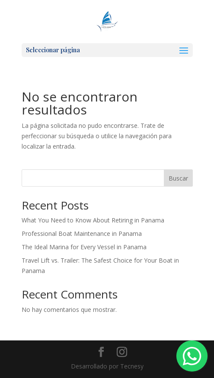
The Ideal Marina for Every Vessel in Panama (84, 247)
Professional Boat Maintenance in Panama (82, 233)
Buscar (178, 178)
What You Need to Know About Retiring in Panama (93, 220)
